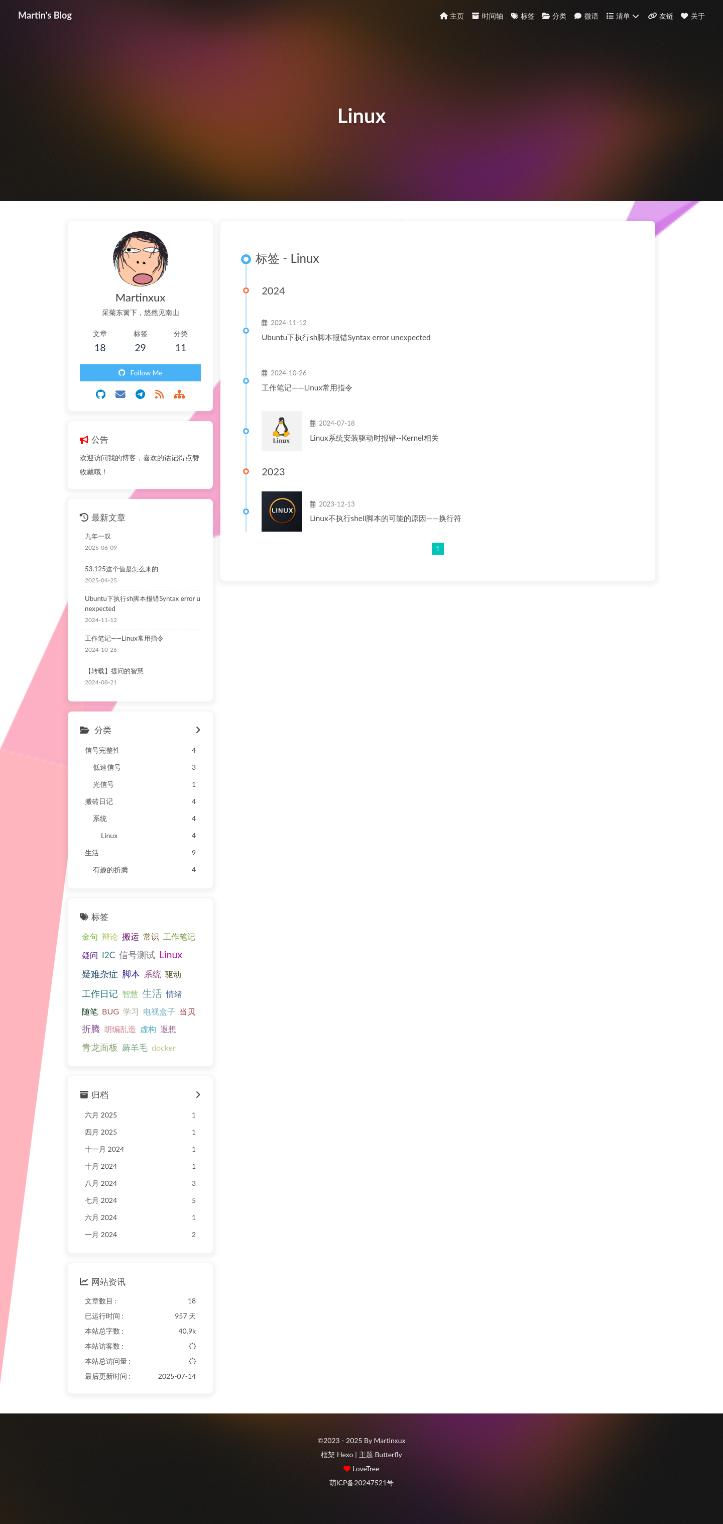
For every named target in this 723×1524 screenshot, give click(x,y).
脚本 (131, 973)
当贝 (187, 1011)
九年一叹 (98, 536)
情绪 (174, 993)
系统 (152, 974)
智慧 (130, 993)
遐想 (168, 1029)
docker (164, 1047)
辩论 (110, 936)
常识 (151, 936)
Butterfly (388, 1454)
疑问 (90, 955)
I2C (108, 955)
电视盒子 (159, 1011)
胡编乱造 (120, 1029)
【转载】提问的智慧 (114, 671)
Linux (170, 954)
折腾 (91, 1028)
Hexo (345, 1454)
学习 (131, 1011)
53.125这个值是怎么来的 (121, 569)
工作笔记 (179, 936)
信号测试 (137, 954)
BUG (110, 1011)
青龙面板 (100, 1047)
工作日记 (100, 993)
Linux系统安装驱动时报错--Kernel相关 (374, 437)
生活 (152, 993)
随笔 (90, 1011)
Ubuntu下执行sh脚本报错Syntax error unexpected (346, 337)
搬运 (130, 936)
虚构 (148, 1029)
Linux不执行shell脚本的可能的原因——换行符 (385, 518)
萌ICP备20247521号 (361, 1482)
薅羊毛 (135, 1047)
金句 (90, 936)
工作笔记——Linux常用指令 (307, 387)
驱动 (173, 974)
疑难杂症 (100, 973)
